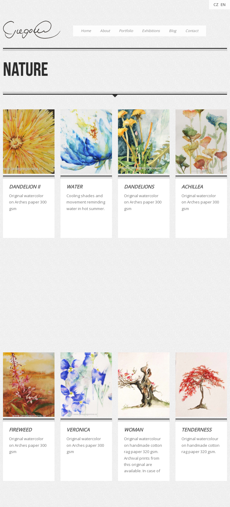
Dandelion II (24, 186)
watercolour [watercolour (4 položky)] (112, 448)
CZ (216, 4)
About (105, 31)
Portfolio (126, 31)
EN (223, 4)
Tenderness (196, 327)
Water (74, 186)
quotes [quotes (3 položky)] (88, 448)
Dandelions (139, 186)
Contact (191, 31)
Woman (133, 327)
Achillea (192, 186)
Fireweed (20, 327)
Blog (172, 31)
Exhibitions (151, 31)
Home (86, 31)
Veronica (78, 327)
